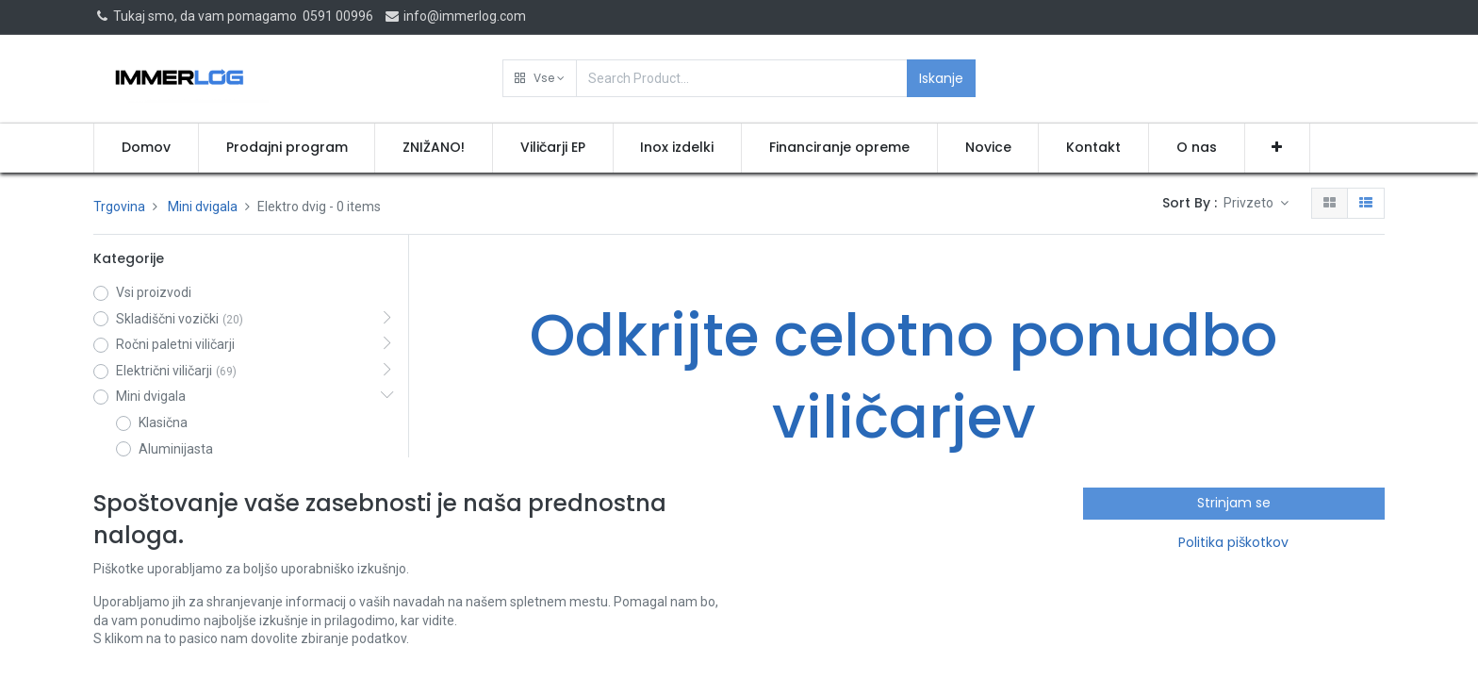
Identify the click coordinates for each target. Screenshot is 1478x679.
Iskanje (941, 78)
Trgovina (119, 206)
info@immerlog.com (455, 16)
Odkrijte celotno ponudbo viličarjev (903, 376)
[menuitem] (146, 148)
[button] (539, 78)
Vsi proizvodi (153, 292)
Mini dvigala (203, 206)
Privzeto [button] (1249, 202)
